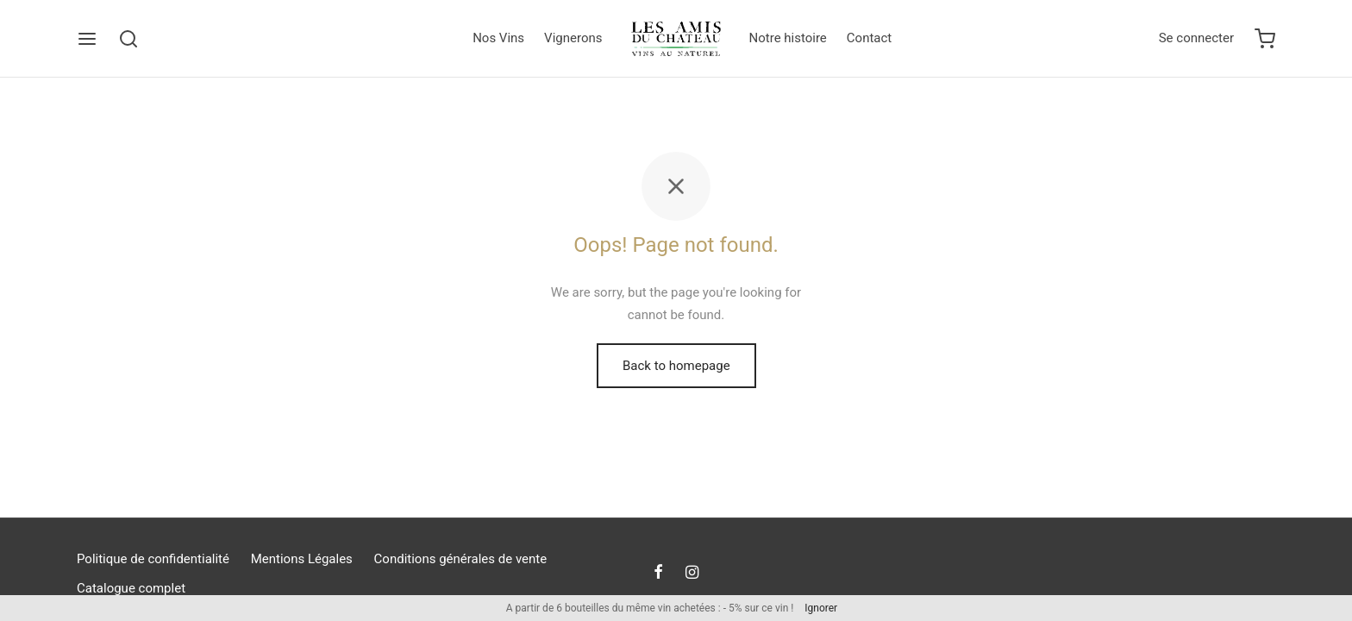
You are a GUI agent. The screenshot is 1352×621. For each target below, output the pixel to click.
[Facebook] (658, 573)
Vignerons (573, 38)
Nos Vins (498, 38)
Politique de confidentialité (153, 559)
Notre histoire (788, 38)
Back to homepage (676, 365)
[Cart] (1265, 38)
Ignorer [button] (820, 608)
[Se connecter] (1196, 39)
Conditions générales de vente (461, 559)
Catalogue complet (131, 588)
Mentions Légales (302, 559)
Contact (869, 38)
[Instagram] (692, 573)
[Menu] (87, 38)
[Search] (128, 38)
